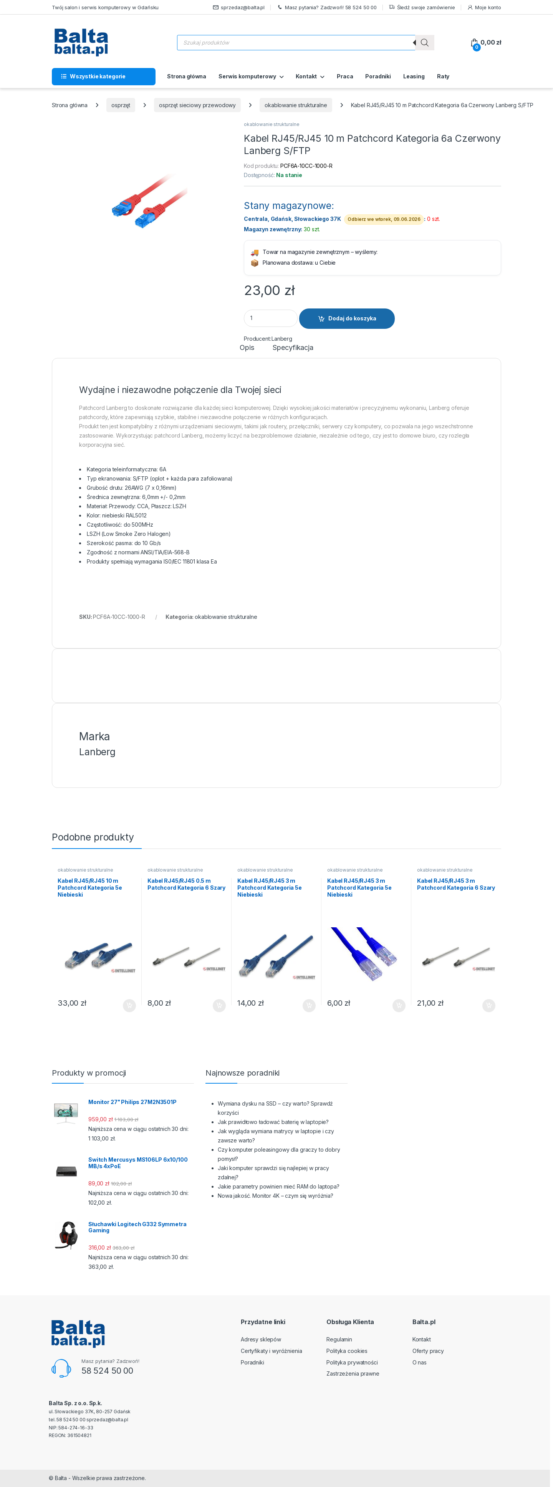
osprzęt (120, 105)
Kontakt (306, 76)
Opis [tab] (247, 347)
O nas (419, 1362)
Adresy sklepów (261, 1339)
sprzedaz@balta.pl (239, 7)
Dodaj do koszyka (352, 318)
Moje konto (484, 7)
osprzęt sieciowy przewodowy (197, 105)
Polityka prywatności (351, 1362)
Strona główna (186, 76)
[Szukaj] (424, 42)
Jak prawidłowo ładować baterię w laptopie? (273, 1122)
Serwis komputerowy (247, 76)
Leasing (414, 76)
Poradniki (378, 76)
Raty (443, 76)
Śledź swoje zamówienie (422, 7)
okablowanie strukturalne (296, 105)
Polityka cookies (347, 1351)
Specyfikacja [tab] (293, 347)
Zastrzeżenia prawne (352, 1373)
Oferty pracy (428, 1351)
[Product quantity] (271, 318)
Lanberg (282, 338)
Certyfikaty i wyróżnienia (271, 1351)
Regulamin (339, 1339)
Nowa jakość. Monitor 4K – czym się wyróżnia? (275, 1195)
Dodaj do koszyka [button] (129, 1005)
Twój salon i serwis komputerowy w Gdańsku (105, 7)
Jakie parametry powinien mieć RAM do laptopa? (278, 1186)
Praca (345, 76)
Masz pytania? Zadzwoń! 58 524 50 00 (326, 7)
